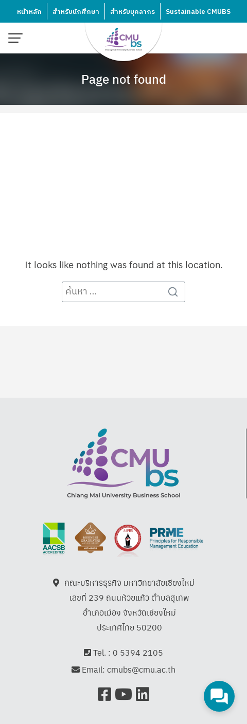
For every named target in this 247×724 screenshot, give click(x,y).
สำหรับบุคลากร (132, 11)
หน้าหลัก (29, 11)
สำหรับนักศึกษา (75, 11)
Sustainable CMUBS (198, 11)
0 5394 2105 (138, 652)
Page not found (123, 78)
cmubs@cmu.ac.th (141, 670)
